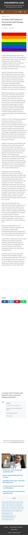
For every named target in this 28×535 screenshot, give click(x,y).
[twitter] (11, 301)
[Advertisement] (14, 282)
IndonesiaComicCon (8, 510)
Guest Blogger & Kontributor (16, 527)
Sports (20, 507)
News (19, 502)
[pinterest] (17, 301)
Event (12, 505)
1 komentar (11, 28)
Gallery (19, 510)
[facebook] (5, 301)
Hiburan (5, 507)
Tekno (5, 505)
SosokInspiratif (7, 513)
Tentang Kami (14, 529)
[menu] (2, 12)
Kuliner (13, 507)
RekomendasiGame (7, 519)
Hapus (10, 415)
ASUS (19, 505)
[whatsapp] (23, 301)
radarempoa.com (14, 3)
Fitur (12, 502)
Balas (7, 415)
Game (5, 502)
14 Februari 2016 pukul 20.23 (13, 405)
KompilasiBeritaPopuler (8, 516)
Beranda (6, 527)
